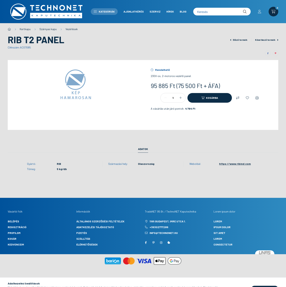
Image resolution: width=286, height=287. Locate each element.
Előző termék (239, 39)
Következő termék (266, 39)
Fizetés (81, 233)
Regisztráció (17, 227)
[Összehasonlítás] (238, 98)
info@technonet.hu (164, 233)
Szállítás (83, 238)
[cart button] (273, 11)
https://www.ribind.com (235, 163)
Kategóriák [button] (104, 11)
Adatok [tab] (143, 149)
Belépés (13, 221)
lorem (218, 221)
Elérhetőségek (87, 244)
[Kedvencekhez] (247, 98)
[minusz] (165, 98)
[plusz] (180, 98)
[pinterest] (275, 53)
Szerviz (155, 11)
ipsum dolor (222, 227)
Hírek (170, 11)
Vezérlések (72, 29)
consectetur (223, 244)
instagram (161, 242)
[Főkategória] (9, 29)
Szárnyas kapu (48, 29)
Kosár (12, 238)
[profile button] (259, 11)
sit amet (219, 233)
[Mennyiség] (173, 97)
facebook (146, 242)
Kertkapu (25, 29)
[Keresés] (222, 11)
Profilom (14, 233)
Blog (183, 11)
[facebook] (268, 53)
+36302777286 (159, 227)
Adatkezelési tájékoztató (95, 227)
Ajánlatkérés (133, 11)
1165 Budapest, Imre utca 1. (168, 221)
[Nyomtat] (257, 98)
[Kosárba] (209, 98)
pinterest (153, 242)
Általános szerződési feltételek (100, 221)
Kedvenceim (16, 244)
